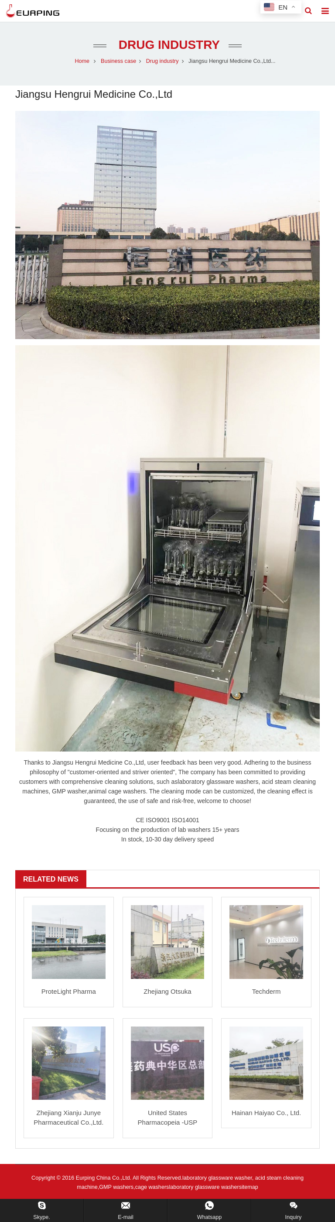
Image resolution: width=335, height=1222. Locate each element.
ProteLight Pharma (68, 991)
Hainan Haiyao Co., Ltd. (266, 1112)
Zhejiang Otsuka (167, 991)
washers (134, 791)
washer (245, 781)
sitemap (248, 1187)
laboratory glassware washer (204, 1187)
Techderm (266, 991)
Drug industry (167, 44)
